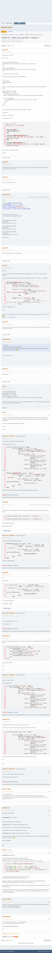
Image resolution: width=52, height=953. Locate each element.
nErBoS (6, 502)
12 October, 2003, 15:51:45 (7, 52)
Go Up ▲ (49, 951)
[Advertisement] (26, 11)
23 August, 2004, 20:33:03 (7, 615)
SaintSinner (7, 194)
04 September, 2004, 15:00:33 (7, 810)
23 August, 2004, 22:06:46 (7, 771)
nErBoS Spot (7, 530)
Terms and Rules (44, 951)
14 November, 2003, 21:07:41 (7, 371)
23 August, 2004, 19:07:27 (7, 438)
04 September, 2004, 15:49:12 (7, 852)
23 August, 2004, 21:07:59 (7, 677)
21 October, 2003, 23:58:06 (7, 164)
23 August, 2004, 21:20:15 (7, 721)
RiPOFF (6, 162)
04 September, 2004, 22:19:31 (7, 901)
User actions (47, 45)
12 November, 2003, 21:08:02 (7, 341)
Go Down (3, 45)
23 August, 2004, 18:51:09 (7, 414)
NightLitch (7, 636)
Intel (5, 386)
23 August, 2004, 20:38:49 (7, 638)
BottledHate (7, 916)
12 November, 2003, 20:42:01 (7, 324)
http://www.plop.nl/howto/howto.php (10, 926)
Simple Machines (11, 951)
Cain (5, 412)
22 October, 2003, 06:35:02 (7, 179)
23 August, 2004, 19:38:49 (7, 574)
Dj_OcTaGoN (7, 789)
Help (39, 951)
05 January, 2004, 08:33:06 (7, 388)
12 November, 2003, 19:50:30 (7, 250)
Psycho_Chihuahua (9, 436)
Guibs (5, 265)
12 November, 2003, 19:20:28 (7, 197)
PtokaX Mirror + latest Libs (13, 494)
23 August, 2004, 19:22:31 (7, 504)
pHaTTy (6, 49)
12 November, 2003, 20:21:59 (7, 267)
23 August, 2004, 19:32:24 (7, 537)
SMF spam (21, 943)
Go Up (2, 940)
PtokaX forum (6, 27)
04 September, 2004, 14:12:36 (7, 791)
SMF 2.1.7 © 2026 (4, 951)
